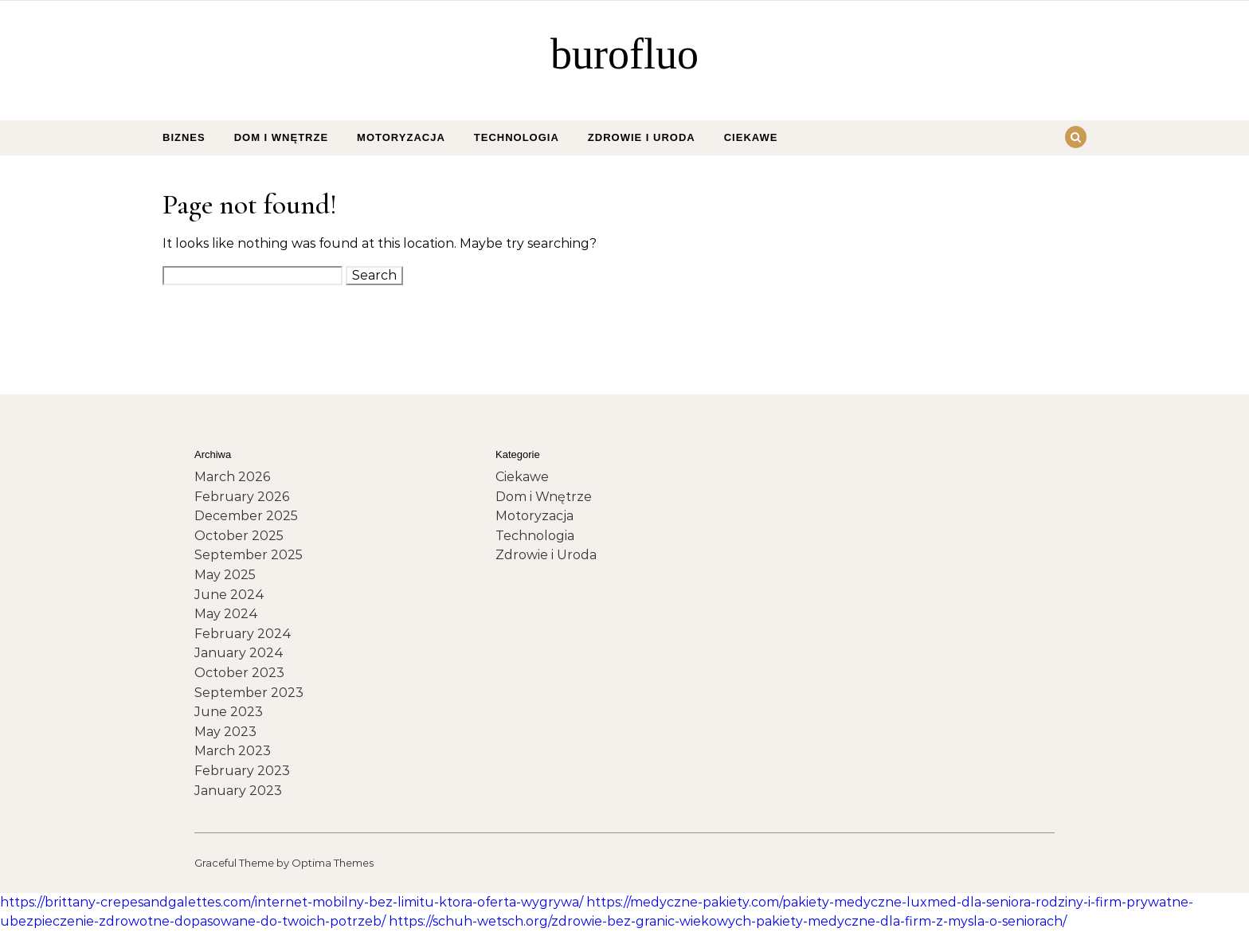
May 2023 (225, 731)
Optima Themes (333, 862)
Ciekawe (751, 137)
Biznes (184, 137)
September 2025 (248, 554)
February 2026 (241, 496)
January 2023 (238, 790)
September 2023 (248, 692)
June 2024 (229, 594)
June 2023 (228, 711)
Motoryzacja (401, 137)
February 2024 (243, 633)
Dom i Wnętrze (281, 137)
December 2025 (246, 515)
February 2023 (242, 770)
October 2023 (239, 672)
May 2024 (226, 613)
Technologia (516, 137)
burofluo (624, 54)
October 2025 (239, 535)
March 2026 (232, 476)
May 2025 (225, 574)
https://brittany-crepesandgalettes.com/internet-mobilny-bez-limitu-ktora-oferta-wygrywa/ (291, 902)
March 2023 (232, 750)
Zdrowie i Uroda (641, 137)
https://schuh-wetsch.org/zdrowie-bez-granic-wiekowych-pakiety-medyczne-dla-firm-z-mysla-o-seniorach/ (728, 921)
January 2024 (239, 652)
